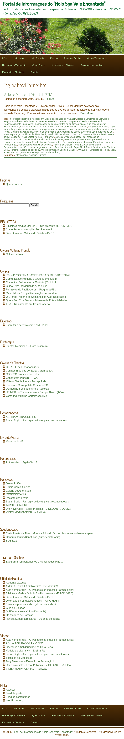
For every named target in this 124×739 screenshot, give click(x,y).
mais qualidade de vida (97, 129)
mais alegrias (61, 129)
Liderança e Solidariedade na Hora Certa (29, 647)
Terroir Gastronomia (96, 147)
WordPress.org (14, 700)
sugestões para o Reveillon (50, 147)
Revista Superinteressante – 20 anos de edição (33, 618)
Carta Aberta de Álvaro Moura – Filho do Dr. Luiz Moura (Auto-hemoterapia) (49, 533)
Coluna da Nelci (15, 254)
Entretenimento (11, 126)
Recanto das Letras (17, 498)
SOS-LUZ (11, 540)
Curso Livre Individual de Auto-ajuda (26, 286)
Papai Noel (30, 139)
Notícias (33, 155)
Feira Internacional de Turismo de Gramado (42, 126)
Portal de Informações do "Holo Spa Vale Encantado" (42, 732)
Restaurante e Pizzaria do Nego (64, 142)
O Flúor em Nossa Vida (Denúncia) (26, 611)
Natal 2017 (40, 134)
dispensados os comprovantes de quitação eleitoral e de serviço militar (70, 124)
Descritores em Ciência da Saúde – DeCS (30, 233)
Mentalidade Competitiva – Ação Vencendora (31, 293)
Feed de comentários (18, 697)
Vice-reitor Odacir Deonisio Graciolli (59, 150)
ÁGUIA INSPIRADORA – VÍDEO (24, 643)
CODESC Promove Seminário (23, 374)
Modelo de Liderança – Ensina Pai (25, 650)
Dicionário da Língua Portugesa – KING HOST (32, 600)
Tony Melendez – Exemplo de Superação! (30, 661)
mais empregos (77, 129)
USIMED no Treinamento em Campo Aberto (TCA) (35, 392)
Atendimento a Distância (63, 65)
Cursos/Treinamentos (97, 58)
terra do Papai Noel (75, 147)
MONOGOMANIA (16, 494)
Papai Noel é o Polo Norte (50, 139)
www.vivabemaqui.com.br (34, 152)
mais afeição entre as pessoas (38, 129)
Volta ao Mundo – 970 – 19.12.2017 (28, 94)
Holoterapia (19, 58)
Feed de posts (14, 693)
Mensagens (21, 155)
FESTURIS (70, 126)
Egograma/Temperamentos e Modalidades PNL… (34, 561)
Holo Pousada (37, 58)
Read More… (87, 113)
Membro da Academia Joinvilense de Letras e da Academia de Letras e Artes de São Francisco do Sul (62, 131)
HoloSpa (49, 99)
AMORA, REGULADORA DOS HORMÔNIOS (32, 586)
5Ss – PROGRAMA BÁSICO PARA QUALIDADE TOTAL (38, 275)
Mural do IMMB (14, 441)
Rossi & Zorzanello (62, 144)
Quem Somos (38, 65)
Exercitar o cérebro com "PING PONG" (28, 325)
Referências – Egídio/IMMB (21, 462)
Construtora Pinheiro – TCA (21, 378)
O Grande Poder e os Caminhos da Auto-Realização (36, 296)
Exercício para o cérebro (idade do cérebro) (31, 604)
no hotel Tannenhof (44, 137)
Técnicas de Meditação (19, 657)
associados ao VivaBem (64, 119)
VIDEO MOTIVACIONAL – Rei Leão (26, 512)
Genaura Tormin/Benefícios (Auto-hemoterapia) (33, 537)
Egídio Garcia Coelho (18, 487)
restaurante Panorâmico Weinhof (97, 142)
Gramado (82, 126)
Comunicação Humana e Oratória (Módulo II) (31, 282)
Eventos (54, 58)
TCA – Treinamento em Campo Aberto (28, 304)
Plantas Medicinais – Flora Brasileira (27, 346)
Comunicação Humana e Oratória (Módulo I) (31, 278)
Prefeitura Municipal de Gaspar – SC (27, 385)
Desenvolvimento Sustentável (18, 124)
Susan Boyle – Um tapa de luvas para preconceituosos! (37, 420)
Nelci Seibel (28, 137)
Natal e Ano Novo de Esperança (76, 134)
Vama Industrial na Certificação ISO (26, 396)
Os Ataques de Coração (19, 615)
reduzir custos (18, 142)
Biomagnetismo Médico (91, 65)
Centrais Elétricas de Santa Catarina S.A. (29, 370)
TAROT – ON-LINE (17, 505)
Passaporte (70, 139)
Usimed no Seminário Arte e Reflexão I (28, 388)
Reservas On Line (72, 58)
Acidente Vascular (16, 582)
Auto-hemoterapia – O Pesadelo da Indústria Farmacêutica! (40, 590)
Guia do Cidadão (15, 608)
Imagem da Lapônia (98, 126)
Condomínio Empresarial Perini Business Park (79, 121)
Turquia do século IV (30, 150)
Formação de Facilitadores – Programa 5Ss (31, 289)
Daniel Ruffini (13, 483)
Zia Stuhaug (54, 152)
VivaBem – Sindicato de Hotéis (93, 150)
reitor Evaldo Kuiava (36, 142)
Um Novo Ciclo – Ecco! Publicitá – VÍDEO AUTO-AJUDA (38, 508)
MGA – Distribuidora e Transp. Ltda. (26, 381)
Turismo (14, 150)
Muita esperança (12, 134)
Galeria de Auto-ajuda (18, 490)
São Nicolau (29, 147)
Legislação (16, 129)
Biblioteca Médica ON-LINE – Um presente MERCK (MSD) (39, 226)
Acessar (10, 689)
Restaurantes (10, 144)
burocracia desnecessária (42, 121)
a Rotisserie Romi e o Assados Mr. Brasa (30, 119)
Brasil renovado (20, 121)
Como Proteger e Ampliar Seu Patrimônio (29, 229)
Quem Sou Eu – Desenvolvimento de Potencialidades (36, 300)
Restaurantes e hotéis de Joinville (35, 144)
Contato (34, 72)
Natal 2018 (52, 134)
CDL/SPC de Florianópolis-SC (23, 367)
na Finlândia (28, 134)
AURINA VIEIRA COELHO (21, 417)
